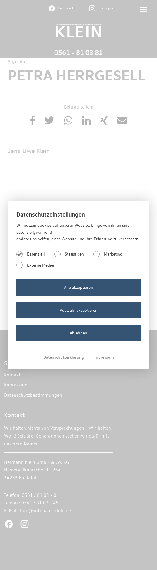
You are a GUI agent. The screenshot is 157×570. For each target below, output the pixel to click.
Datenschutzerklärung (64, 357)
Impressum (103, 357)
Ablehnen (78, 332)
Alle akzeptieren (78, 287)
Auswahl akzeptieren (79, 310)
